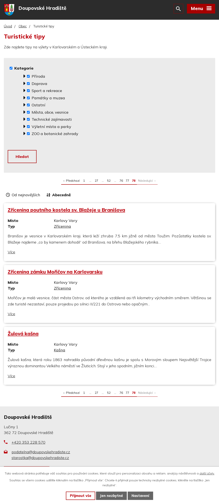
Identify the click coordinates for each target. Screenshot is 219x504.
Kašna (59, 351)
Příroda (38, 77)
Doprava (39, 84)
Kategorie (23, 69)
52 (109, 182)
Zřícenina (62, 227)
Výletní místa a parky (51, 127)
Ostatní (38, 105)
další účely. (207, 473)
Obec (23, 27)
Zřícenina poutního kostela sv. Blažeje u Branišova (66, 211)
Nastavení (140, 496)
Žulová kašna (23, 335)
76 (121, 182)
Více (11, 253)
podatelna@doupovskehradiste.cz (41, 453)
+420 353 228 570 (28, 443)
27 (96, 182)
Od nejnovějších (26, 196)
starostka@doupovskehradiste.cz (40, 459)
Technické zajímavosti (52, 120)
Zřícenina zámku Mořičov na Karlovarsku (55, 273)
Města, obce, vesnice (50, 113)
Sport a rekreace (47, 91)
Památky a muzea (48, 98)
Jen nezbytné (111, 496)
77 (127, 182)
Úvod (8, 27)
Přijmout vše (80, 496)
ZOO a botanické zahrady (55, 134)
